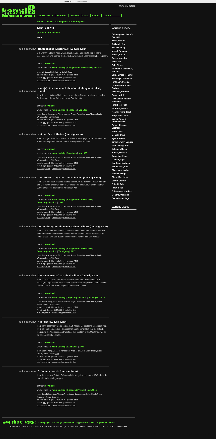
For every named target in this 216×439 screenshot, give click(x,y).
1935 (60, 202)
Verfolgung (63, 251)
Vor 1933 (98, 68)
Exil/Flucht (72, 347)
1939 (102, 297)
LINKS (85, 15)
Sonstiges (72, 110)
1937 (73, 251)
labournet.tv (82, 2)
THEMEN (75, 15)
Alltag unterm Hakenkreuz (79, 68)
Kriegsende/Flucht (76, 390)
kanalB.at (67, 2)
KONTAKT (96, 15)
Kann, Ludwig (58, 68)
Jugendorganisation (46, 202)
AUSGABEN (62, 15)
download (50, 63)
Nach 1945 (92, 390)
